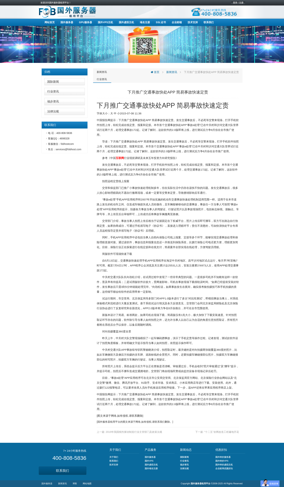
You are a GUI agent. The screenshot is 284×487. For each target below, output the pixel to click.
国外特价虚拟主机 (224, 464)
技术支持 (113, 464)
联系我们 (62, 471)
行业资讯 (53, 91)
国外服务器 (103, 421)
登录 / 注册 (238, 2)
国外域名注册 (151, 468)
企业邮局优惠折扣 (224, 468)
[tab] (64, 72)
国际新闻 (53, 81)
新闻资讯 (102, 72)
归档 (47, 71)
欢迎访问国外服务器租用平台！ (56, 2)
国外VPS (149, 461)
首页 (155, 72)
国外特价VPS (221, 461)
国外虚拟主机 (151, 464)
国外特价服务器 (223, 457)
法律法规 (53, 111)
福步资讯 (53, 101)
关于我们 (113, 457)
